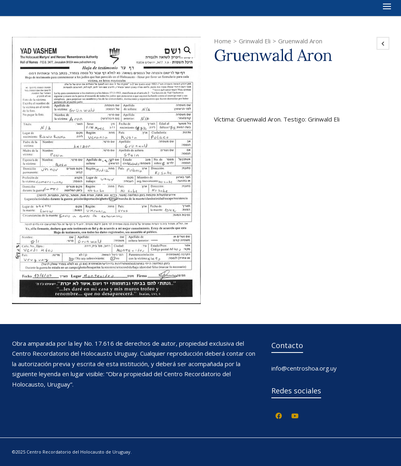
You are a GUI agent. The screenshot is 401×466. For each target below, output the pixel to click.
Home (222, 41)
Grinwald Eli (255, 41)
